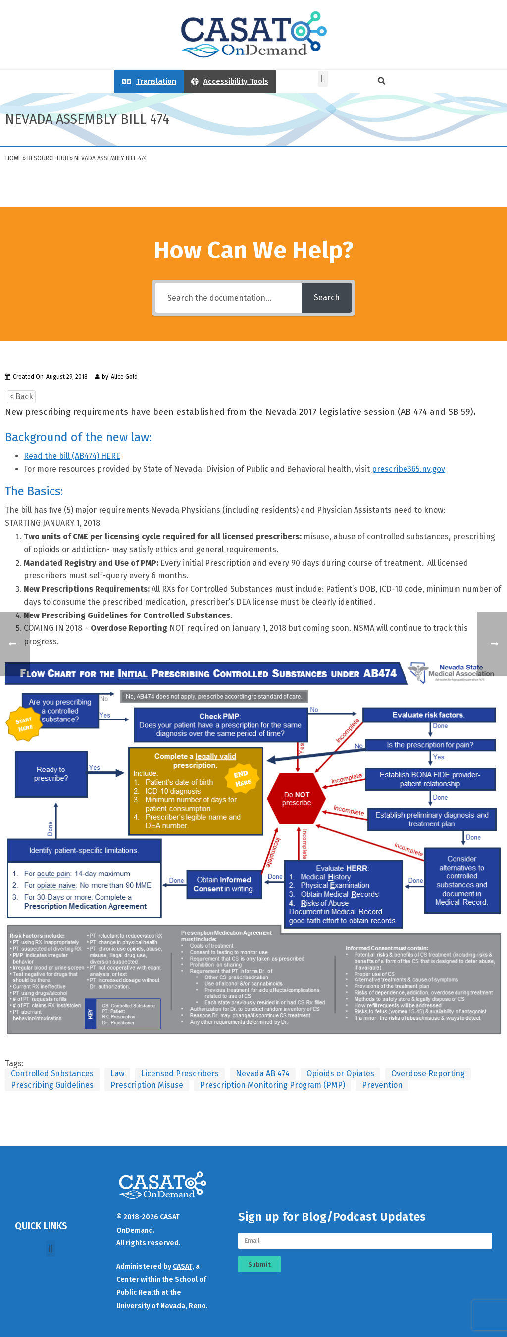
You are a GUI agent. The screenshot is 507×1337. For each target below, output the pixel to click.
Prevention (382, 1085)
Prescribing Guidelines (52, 1085)
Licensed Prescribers (180, 1073)
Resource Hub (47, 158)
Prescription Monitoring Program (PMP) (272, 1085)
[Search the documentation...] (228, 298)
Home (13, 158)
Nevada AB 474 (263, 1073)
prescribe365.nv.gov (408, 469)
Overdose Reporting (428, 1073)
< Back (21, 396)
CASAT (182, 1266)
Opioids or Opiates (340, 1073)
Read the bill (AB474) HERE (72, 456)
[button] (322, 79)
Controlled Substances (52, 1073)
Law (117, 1073)
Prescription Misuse (146, 1085)
